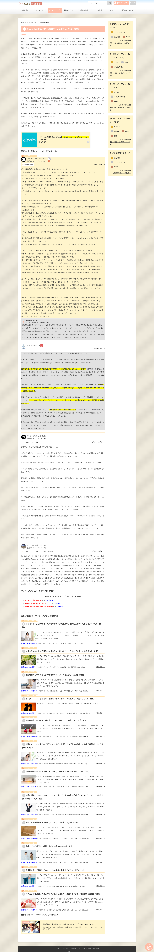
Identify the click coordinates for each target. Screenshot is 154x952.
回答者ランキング (128, 10)
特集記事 (99, 10)
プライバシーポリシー (84, 945)
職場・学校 (25, 10)
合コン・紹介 (40, 10)
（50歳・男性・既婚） (37, 156)
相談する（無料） (121, 3)
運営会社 (65, 945)
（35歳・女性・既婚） (37, 543)
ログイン (133, 3)
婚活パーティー (69, 10)
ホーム (59, 945)
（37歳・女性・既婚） (36, 434)
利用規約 (73, 945)
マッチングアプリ (55, 10)
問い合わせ (96, 945)
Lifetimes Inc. (75, 947)
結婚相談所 (84, 10)
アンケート (114, 10)
